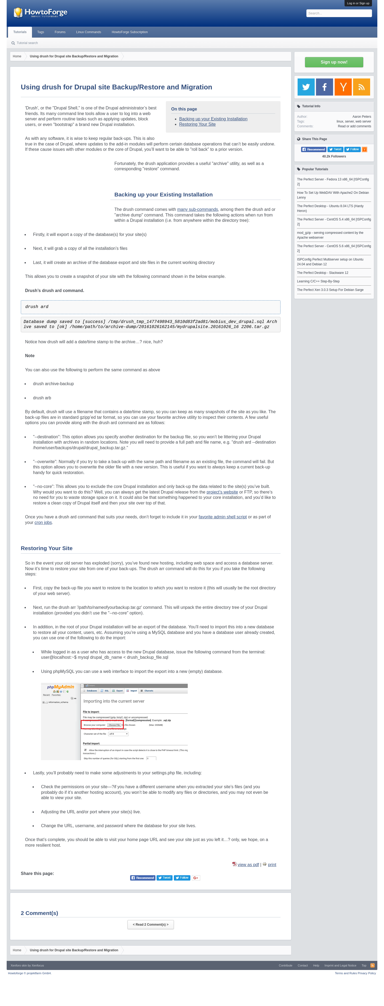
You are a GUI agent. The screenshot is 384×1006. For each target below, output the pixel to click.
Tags (40, 32)
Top (364, 965)
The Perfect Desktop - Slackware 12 (322, 273)
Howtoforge (29, 973)
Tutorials (20, 32)
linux (340, 121)
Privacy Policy (367, 973)
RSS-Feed (372, 965)
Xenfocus (38, 965)
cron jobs (43, 522)
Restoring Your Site (197, 124)
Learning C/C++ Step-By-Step (318, 281)
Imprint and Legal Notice (340, 965)
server (349, 121)
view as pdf (248, 864)
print (272, 864)
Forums (60, 32)
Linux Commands (88, 32)
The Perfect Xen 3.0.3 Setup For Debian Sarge (330, 290)
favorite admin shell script (223, 517)
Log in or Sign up (358, 3)
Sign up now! (334, 62)
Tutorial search (27, 43)
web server (363, 121)
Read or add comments (354, 126)
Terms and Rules (346, 973)
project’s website (222, 492)
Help (316, 965)
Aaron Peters (362, 117)
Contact (303, 965)
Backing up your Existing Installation (213, 119)
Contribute (286, 965)
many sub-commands (197, 209)
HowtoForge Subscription (130, 32)
